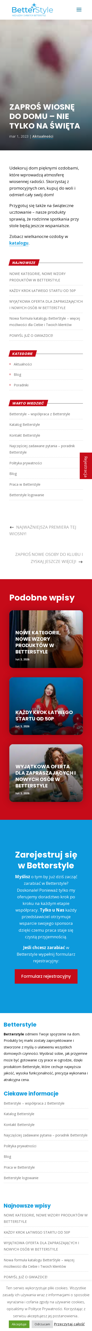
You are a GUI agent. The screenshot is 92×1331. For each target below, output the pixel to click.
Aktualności (42, 136)
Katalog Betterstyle (24, 424)
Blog (17, 374)
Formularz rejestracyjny (46, 976)
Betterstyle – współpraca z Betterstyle (39, 414)
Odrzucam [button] (42, 1324)
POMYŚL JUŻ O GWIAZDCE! (31, 335)
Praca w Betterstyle (24, 484)
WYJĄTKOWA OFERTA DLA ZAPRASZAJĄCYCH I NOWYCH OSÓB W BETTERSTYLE (45, 776)
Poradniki (21, 385)
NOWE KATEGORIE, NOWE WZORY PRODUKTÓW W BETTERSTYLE (38, 642)
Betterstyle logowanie (26, 495)
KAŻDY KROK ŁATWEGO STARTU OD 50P (42, 290)
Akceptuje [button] (19, 1324)
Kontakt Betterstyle (24, 435)
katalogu (18, 243)
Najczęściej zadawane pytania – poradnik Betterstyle (46, 1135)
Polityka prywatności (25, 463)
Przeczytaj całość (69, 1323)
